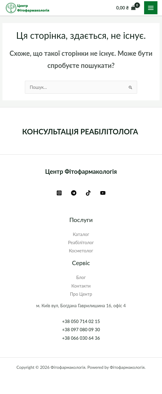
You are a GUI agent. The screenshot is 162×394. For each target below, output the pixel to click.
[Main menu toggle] (150, 8)
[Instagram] (59, 193)
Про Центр (81, 294)
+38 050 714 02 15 (81, 321)
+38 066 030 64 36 (81, 338)
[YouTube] (103, 193)
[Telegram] (73, 193)
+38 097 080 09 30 (81, 329)
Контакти (81, 285)
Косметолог (81, 250)
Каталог (81, 234)
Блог (81, 277)
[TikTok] (88, 193)
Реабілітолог (81, 242)
